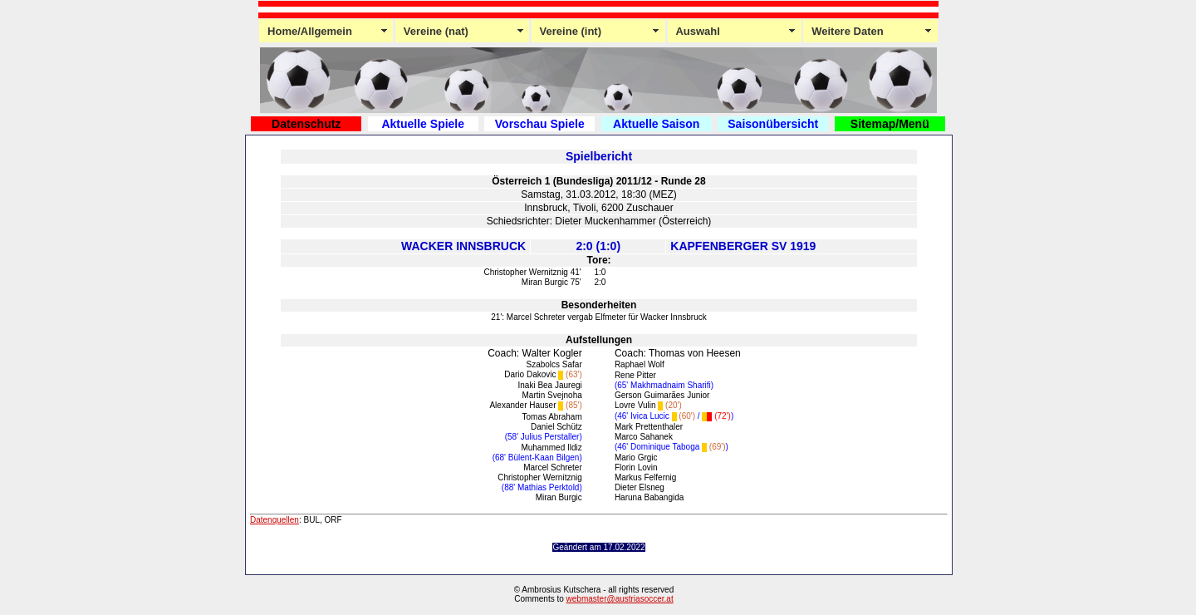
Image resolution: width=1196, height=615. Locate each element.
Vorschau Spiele (540, 123)
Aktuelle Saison (656, 123)
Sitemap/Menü (889, 123)
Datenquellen (274, 519)
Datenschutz (306, 123)
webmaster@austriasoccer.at (620, 598)
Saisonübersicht (773, 123)
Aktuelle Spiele (422, 123)
